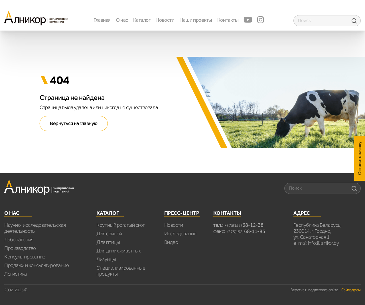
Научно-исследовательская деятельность (35, 228)
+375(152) (243, 225)
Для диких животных (118, 251)
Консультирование (24, 257)
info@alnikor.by (323, 243)
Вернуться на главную (74, 123)
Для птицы (108, 242)
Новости (164, 20)
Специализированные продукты (120, 271)
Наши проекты (195, 20)
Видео (171, 242)
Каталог (142, 20)
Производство (20, 248)
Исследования (180, 233)
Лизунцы (106, 259)
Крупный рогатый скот (120, 225)
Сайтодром (351, 290)
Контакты (227, 20)
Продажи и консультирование (36, 265)
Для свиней (109, 233)
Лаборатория (18, 239)
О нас (122, 20)
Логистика (15, 274)
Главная (102, 20)
